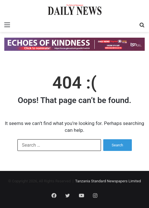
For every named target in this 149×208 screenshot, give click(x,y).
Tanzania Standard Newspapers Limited (108, 181)
